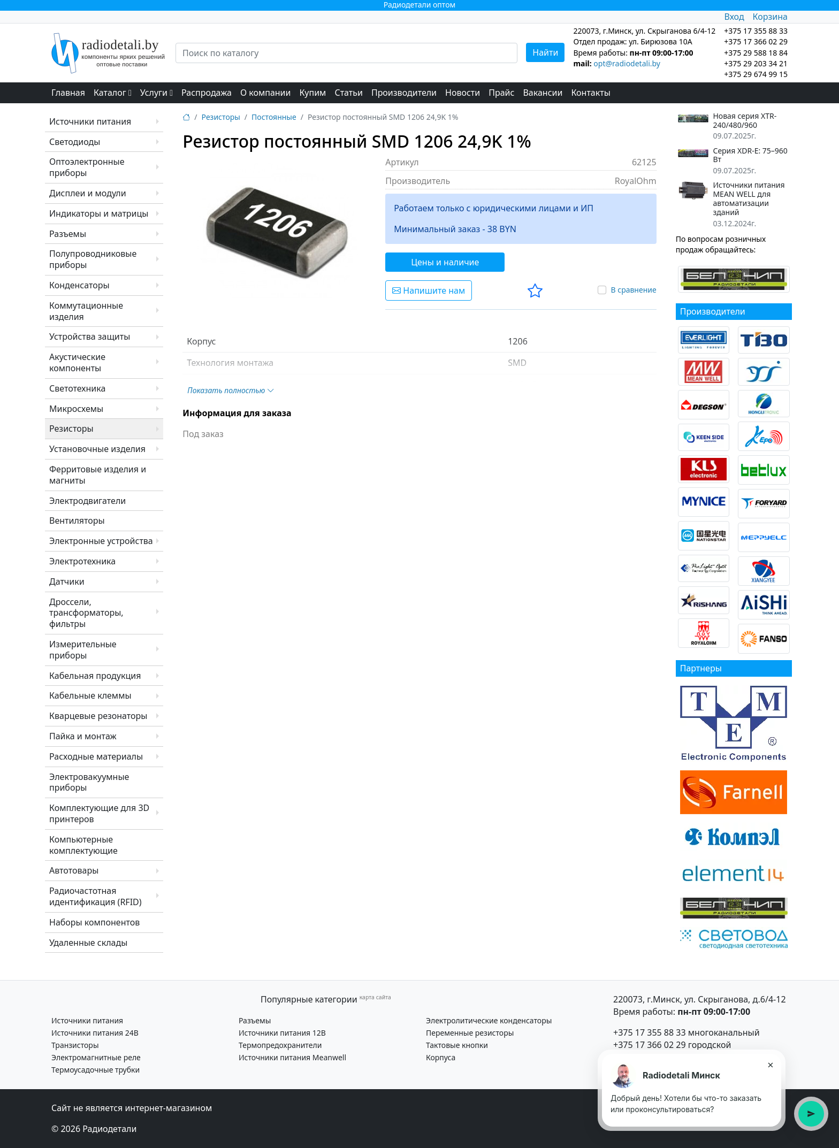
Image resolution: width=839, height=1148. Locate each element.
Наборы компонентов (94, 922)
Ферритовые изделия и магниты (97, 474)
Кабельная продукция (95, 676)
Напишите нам (428, 290)
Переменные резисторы (470, 1033)
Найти (545, 52)
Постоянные (273, 117)
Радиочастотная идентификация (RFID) (95, 896)
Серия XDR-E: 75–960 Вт (750, 156)
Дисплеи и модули (87, 193)
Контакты (590, 92)
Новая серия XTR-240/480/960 (744, 121)
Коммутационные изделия (86, 311)
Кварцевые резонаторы (98, 716)
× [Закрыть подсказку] (770, 1064)
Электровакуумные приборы (89, 782)
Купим (312, 92)
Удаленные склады (88, 942)
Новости (462, 92)
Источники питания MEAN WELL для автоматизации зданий (748, 199)
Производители (404, 92)
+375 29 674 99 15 (756, 74)
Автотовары (73, 870)
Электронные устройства (101, 541)
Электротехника (82, 561)
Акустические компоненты (77, 362)
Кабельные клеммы (90, 695)
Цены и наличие (445, 262)
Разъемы (67, 234)
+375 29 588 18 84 (756, 53)
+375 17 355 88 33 (649, 1032)
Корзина (770, 16)
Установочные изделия (97, 449)
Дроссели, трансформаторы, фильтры (86, 613)
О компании (265, 92)
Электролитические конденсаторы (489, 1020)
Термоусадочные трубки (95, 1070)
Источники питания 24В (95, 1033)
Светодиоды (74, 142)
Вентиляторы (77, 520)
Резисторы (71, 428)
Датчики (67, 581)
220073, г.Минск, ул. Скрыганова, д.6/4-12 (699, 999)
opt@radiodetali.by (626, 63)
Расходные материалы (96, 756)
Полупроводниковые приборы (92, 259)
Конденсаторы (79, 285)
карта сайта (375, 997)
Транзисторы (75, 1045)
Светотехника (77, 388)
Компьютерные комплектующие (83, 844)
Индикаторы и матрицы (98, 213)
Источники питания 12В (282, 1033)
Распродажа (206, 92)
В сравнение (633, 290)
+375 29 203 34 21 (756, 63)
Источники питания (90, 121)
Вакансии (542, 92)
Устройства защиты (89, 336)
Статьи (348, 92)
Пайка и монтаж (83, 736)
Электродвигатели (87, 501)
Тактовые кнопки (457, 1045)
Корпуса (440, 1057)
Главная (68, 92)
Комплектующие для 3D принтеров (99, 813)
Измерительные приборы (83, 649)
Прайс (501, 92)
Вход (734, 16)
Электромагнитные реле (96, 1057)
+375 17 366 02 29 (649, 1045)
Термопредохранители (280, 1045)
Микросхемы (76, 409)
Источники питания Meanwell (292, 1057)
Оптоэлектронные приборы (87, 167)
